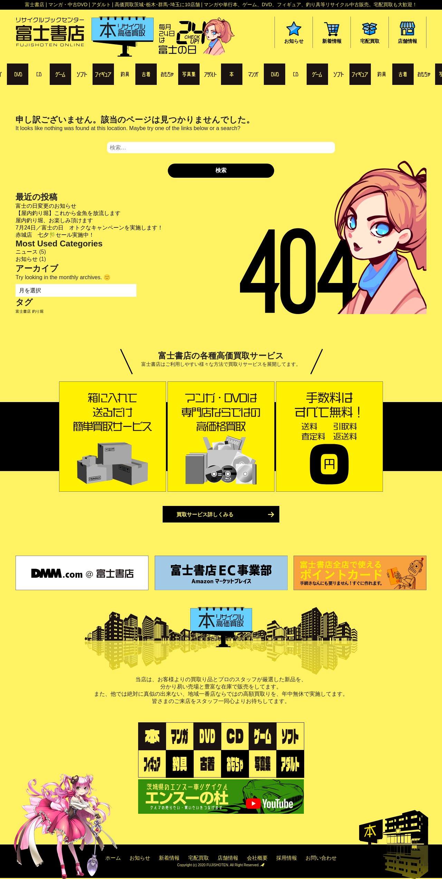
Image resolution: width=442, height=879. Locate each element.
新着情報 (169, 858)
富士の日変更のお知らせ (46, 206)
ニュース (27, 252)
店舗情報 (228, 858)
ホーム (113, 858)
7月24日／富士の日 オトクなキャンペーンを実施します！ (89, 228)
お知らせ (27, 259)
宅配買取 (198, 858)
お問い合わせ (321, 858)
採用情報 (286, 858)
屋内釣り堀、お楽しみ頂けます (54, 220)
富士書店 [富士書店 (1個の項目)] (23, 311)
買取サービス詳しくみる (204, 514)
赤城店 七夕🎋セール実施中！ (55, 235)
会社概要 (257, 858)
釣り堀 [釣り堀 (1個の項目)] (38, 311)
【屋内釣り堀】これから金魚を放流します (68, 213)
